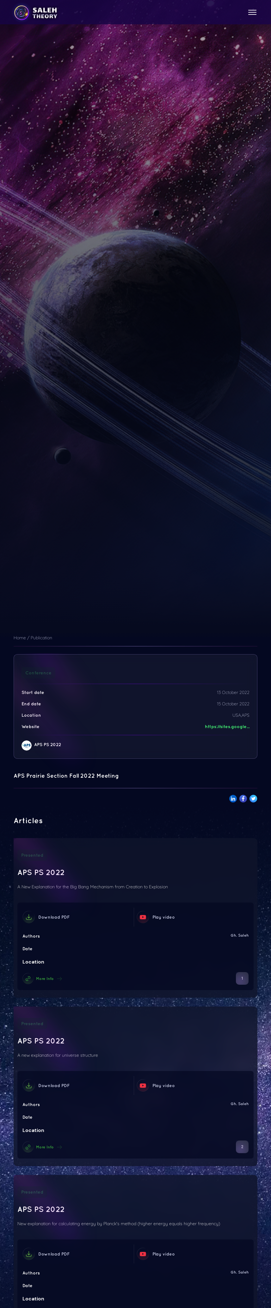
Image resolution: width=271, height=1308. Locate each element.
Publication (41, 638)
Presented (32, 855)
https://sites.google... (227, 726)
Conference (38, 672)
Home (20, 638)
